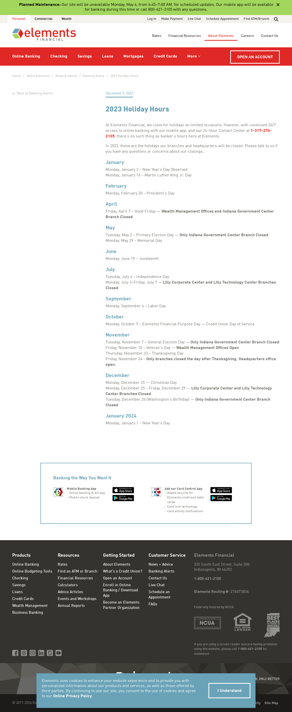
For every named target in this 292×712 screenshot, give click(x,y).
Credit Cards (165, 56)
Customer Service (167, 555)
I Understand (229, 691)
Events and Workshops (77, 599)
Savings (85, 56)
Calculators (68, 585)
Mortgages (133, 56)
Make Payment (172, 19)
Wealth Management (30, 606)
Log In (151, 19)
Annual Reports (71, 606)
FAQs (153, 604)
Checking (58, 56)
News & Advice (66, 76)
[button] (276, 19)
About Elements (221, 36)
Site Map (271, 703)
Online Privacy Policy (72, 696)
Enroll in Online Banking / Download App (120, 590)
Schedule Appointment (222, 19)
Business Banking (27, 613)
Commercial (43, 19)
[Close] (277, 5)
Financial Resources (184, 36)
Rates (156, 36)
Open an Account (255, 57)
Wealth (66, 19)
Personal (18, 19)
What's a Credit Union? (122, 572)
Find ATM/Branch (256, 19)
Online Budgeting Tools (32, 572)
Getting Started (119, 555)
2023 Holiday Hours (124, 76)
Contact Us (269, 36)
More (192, 56)
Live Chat (194, 19)
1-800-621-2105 (207, 579)
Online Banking (26, 56)
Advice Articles (70, 592)
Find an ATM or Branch (77, 572)
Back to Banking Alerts (35, 93)
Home (16, 76)
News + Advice (161, 565)
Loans (107, 56)
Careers (247, 36)
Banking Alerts (93, 76)
